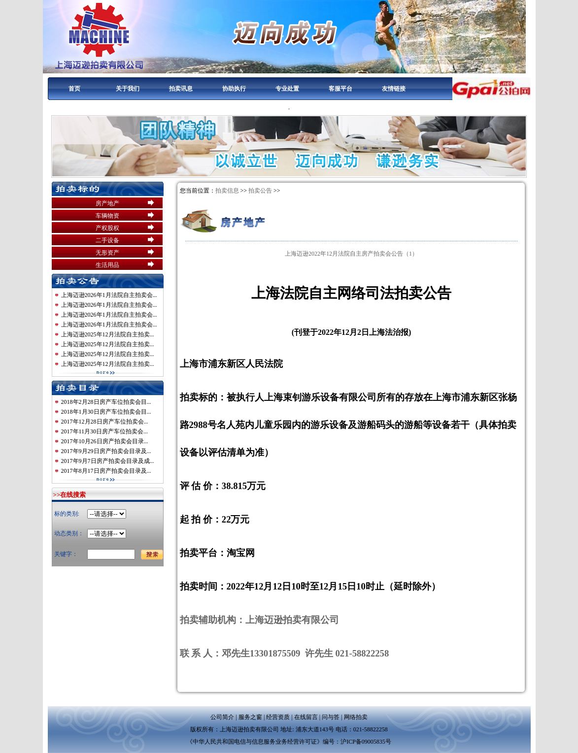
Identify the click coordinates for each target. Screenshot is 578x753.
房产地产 (107, 203)
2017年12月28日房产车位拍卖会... (104, 421)
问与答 (331, 717)
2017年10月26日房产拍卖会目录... (104, 441)
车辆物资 (107, 215)
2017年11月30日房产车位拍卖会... (104, 431)
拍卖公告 (260, 190)
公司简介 (222, 717)
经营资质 (278, 717)
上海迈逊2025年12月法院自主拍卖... (107, 334)
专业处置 (287, 88)
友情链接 (394, 88)
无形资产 (107, 252)
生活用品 (107, 265)
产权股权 (107, 228)
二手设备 (107, 240)
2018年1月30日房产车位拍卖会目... (106, 411)
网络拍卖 (356, 717)
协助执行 (234, 88)
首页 (74, 88)
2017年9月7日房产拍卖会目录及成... (107, 461)
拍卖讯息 (181, 88)
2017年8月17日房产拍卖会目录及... (106, 470)
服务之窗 (250, 717)
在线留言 (306, 717)
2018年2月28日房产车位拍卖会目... (106, 401)
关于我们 (127, 88)
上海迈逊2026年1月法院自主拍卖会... (109, 295)
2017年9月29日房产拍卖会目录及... (106, 451)
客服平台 (340, 88)
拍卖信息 (227, 190)
